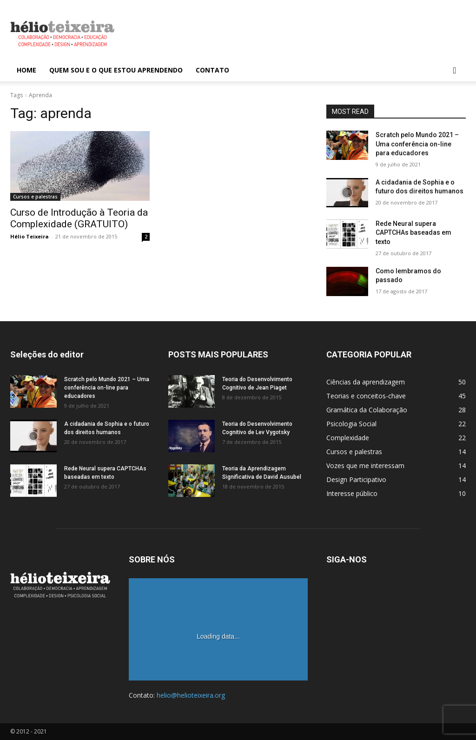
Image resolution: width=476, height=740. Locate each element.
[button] (454, 70)
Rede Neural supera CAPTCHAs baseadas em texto (413, 232)
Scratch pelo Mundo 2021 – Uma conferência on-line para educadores (417, 144)
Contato (212, 70)
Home (26, 70)
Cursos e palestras (35, 196)
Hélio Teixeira (29, 236)
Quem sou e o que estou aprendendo (116, 70)
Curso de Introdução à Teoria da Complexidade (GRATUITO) (79, 218)
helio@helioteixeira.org (191, 695)
